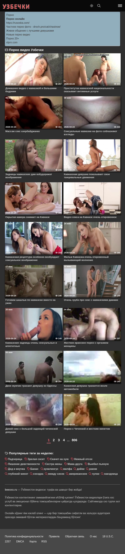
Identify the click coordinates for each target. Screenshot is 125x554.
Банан (34, 469)
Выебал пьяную (98, 464)
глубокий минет (18, 473)
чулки (95, 473)
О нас (93, 536)
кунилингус (51, 469)
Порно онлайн (15, 18)
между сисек (56, 473)
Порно (10, 15)
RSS (44, 541)
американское (78, 473)
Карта (33, 541)
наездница (111, 473)
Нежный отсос (83, 459)
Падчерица (15, 459)
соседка (38, 473)
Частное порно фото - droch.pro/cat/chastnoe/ (33, 26)
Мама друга (75, 464)
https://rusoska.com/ (17, 22)
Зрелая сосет (36, 459)
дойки (80, 469)
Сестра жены (53, 464)
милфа (67, 469)
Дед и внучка (16, 469)
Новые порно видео (18, 34)
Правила (54, 536)
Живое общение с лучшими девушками (30, 30)
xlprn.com (11, 42)
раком (93, 469)
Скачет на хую (59, 459)
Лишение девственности (24, 464)
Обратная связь (74, 536)
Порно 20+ (12, 38)
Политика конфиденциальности (24, 536)
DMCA (20, 541)
